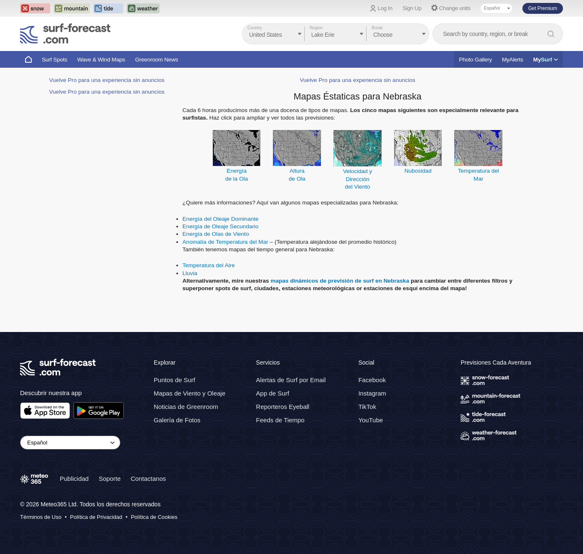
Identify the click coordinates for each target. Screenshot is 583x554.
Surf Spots (54, 59)
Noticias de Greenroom (186, 406)
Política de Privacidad (96, 517)
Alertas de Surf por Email (291, 379)
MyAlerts (512, 59)
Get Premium (542, 8)
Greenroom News (156, 59)
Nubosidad (418, 171)
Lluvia (190, 273)
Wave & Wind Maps (101, 59)
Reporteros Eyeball (283, 406)
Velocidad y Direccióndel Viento (357, 179)
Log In (385, 8)
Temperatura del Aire (209, 265)
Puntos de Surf (174, 379)
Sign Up (412, 8)
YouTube (370, 420)
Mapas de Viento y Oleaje (190, 393)
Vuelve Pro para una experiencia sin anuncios (106, 80)
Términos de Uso (40, 517)
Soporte (110, 478)
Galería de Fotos (177, 420)
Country (254, 28)
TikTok (367, 406)
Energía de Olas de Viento (216, 234)
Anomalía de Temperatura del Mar (225, 242)
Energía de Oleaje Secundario (221, 226)
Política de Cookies (154, 517)
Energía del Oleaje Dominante (221, 219)
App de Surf (272, 393)
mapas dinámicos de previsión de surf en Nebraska (339, 281)
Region (316, 28)
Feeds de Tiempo (280, 420)
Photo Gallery (475, 59)
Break (377, 28)
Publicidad (74, 478)
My (545, 59)
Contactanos (148, 478)
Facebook (372, 379)
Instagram (372, 393)
